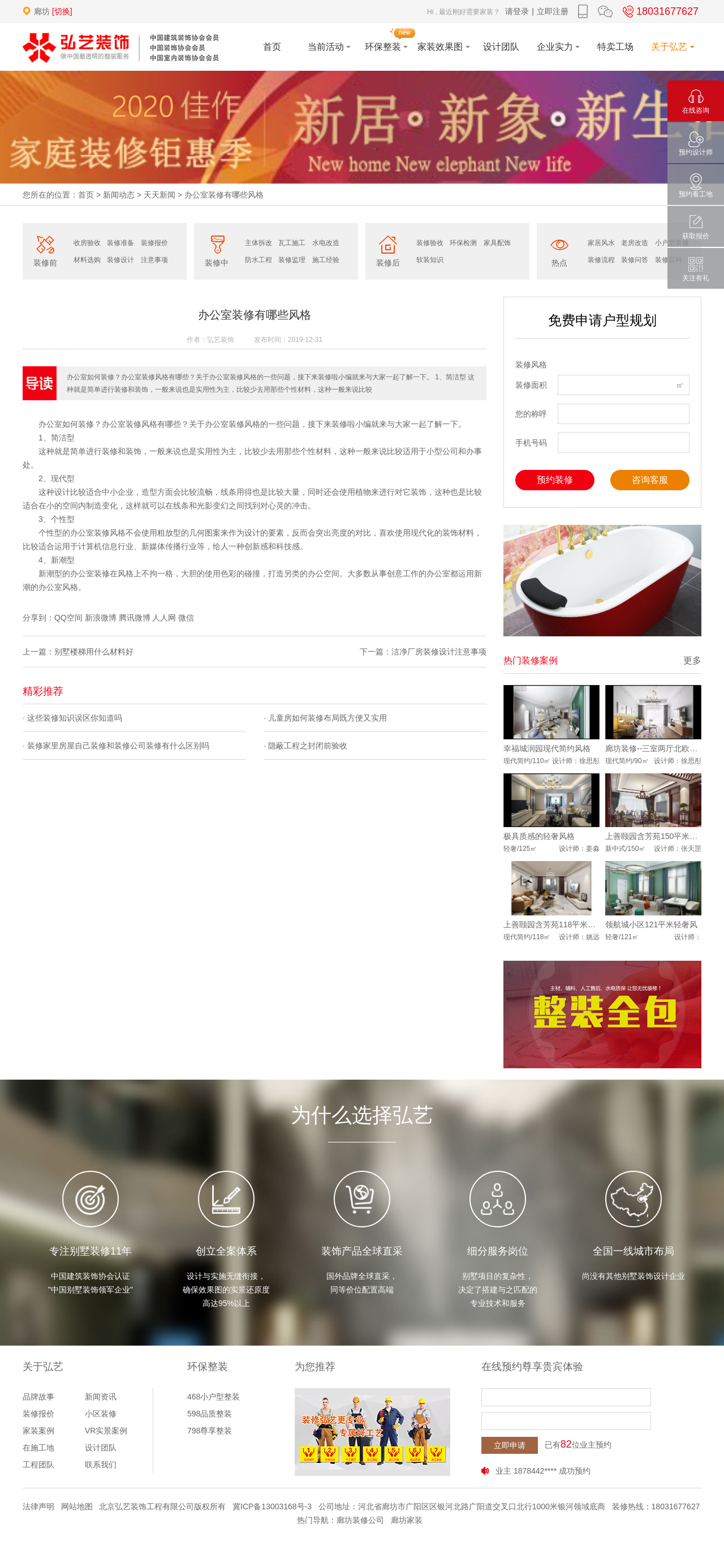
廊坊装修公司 (360, 1520)
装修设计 (120, 260)
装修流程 (601, 260)
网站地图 (77, 1506)
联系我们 (101, 1464)
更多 (692, 660)
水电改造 (325, 243)
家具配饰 (497, 243)
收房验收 (87, 243)
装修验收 (429, 243)
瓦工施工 (291, 243)
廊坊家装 (407, 1520)
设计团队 (101, 1447)
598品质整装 (209, 1413)
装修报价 (154, 243)
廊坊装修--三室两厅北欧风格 (653, 748)
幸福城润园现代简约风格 (547, 748)
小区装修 (101, 1413)
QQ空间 (68, 617)
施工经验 (325, 260)
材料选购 (87, 260)
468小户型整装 (213, 1396)
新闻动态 (119, 194)
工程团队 (38, 1464)
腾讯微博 (134, 617)
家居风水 (601, 243)
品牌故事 (38, 1396)
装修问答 (634, 260)
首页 (86, 194)
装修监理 (291, 260)
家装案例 (38, 1430)
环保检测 (463, 243)
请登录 (517, 11)
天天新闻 (159, 194)
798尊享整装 (209, 1430)
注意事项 (154, 260)
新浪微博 (101, 617)
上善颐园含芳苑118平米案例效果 (551, 924)
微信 (186, 617)
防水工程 (258, 260)
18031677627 (659, 11)
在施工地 (38, 1447)
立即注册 (552, 11)
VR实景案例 (106, 1430)
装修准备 (120, 243)
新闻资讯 (101, 1396)
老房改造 (634, 243)
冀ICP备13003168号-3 (272, 1506)
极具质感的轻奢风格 (539, 836)
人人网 (164, 617)
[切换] (62, 11)
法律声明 (38, 1506)
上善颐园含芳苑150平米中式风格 (653, 836)
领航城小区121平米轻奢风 (651, 924)
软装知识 (429, 260)
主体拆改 (258, 243)
